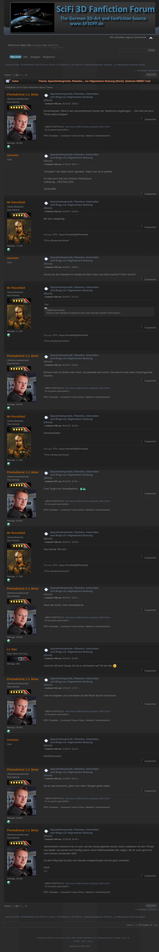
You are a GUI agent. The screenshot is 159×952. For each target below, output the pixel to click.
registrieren (53, 45)
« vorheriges (141, 70)
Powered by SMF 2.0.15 (47, 938)
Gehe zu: (131, 925)
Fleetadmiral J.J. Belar (23, 94)
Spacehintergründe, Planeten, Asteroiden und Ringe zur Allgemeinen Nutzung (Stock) (71, 97)
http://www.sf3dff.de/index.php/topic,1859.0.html (87, 127)
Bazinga (47, 234)
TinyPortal (73, 946)
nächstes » (153, 70)
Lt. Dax (12, 649)
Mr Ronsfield (16, 202)
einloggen (37, 45)
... (23, 75)
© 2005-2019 (84, 946)
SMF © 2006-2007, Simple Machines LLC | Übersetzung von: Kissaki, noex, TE (94, 938)
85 (26, 75)
